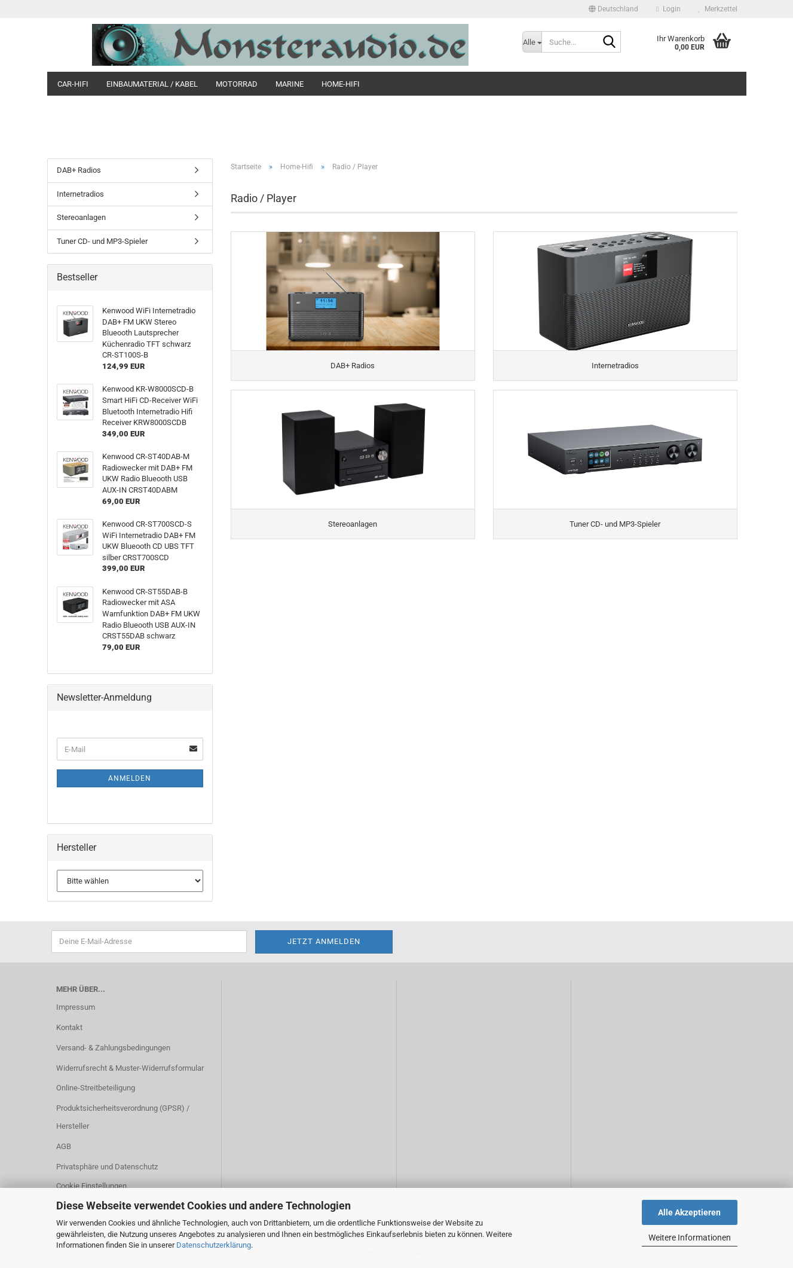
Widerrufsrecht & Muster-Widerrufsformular (130, 1068)
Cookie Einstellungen (91, 1185)
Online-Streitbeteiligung (95, 1087)
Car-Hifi (72, 84)
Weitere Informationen (689, 1237)
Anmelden (129, 778)
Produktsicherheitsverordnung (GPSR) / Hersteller (122, 1117)
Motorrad (237, 84)
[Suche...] (531, 42)
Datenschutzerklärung (213, 1244)
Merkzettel (718, 9)
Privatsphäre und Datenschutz (107, 1166)
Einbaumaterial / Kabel (152, 84)
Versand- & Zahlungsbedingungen (113, 1047)
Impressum (75, 1007)
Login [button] (668, 9)
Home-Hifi (341, 84)
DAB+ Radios (79, 170)
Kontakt (69, 1027)
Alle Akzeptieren (689, 1212)
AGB (63, 1146)
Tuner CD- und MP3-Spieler (102, 241)
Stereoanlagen (81, 217)
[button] (613, 9)
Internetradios (80, 194)
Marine (289, 84)
